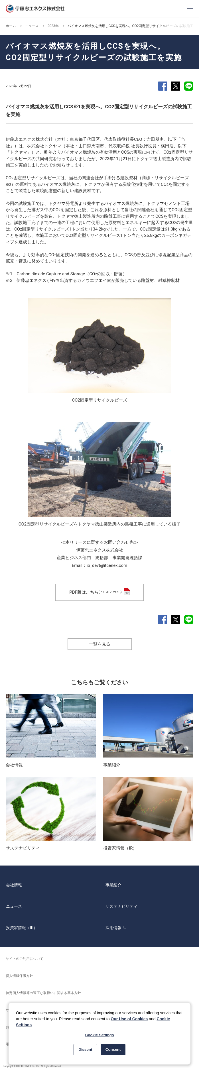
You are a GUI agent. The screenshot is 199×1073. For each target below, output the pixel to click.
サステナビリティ (121, 906)
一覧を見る (99, 644)
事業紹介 (113, 885)
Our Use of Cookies (129, 1019)
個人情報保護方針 (19, 976)
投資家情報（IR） (21, 927)
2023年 (53, 26)
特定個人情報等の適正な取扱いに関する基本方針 (43, 993)
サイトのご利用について (24, 959)
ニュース (31, 26)
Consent (113, 1049)
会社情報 (14, 885)
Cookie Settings (99, 1035)
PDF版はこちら (99, 592)
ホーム (11, 26)
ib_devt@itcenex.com (107, 565)
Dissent (85, 1049)
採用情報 (116, 927)
